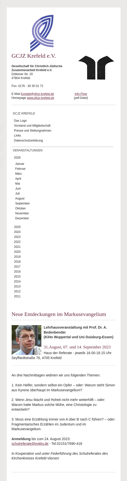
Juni (18, 188)
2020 (17, 252)
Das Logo (20, 120)
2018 (17, 261)
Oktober (20, 208)
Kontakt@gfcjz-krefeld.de (37, 94)
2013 (17, 286)
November (22, 213)
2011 (17, 296)
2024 (17, 232)
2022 (17, 242)
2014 (17, 281)
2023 (17, 237)
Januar (20, 164)
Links (17, 135)
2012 (17, 291)
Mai (17, 183)
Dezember (22, 218)
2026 (17, 157)
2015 (17, 276)
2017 (17, 266)
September (22, 203)
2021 (17, 247)
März (18, 173)
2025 (17, 227)
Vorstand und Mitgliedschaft (32, 125)
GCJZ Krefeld (24, 113)
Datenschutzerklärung (28, 140)
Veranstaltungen (28, 150)
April (18, 178)
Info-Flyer (81, 94)
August (20, 198)
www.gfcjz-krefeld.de (40, 98)
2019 (17, 256)
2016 (17, 271)
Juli (17, 193)
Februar (20, 168)
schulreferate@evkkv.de (30, 444)
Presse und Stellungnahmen (32, 130)
